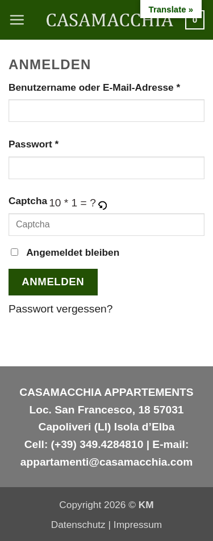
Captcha (28, 200)
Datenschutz (78, 524)
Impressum (138, 524)
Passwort (61, 143)
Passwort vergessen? (60, 309)
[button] (17, 19)
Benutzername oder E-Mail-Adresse (106, 86)
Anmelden (53, 282)
